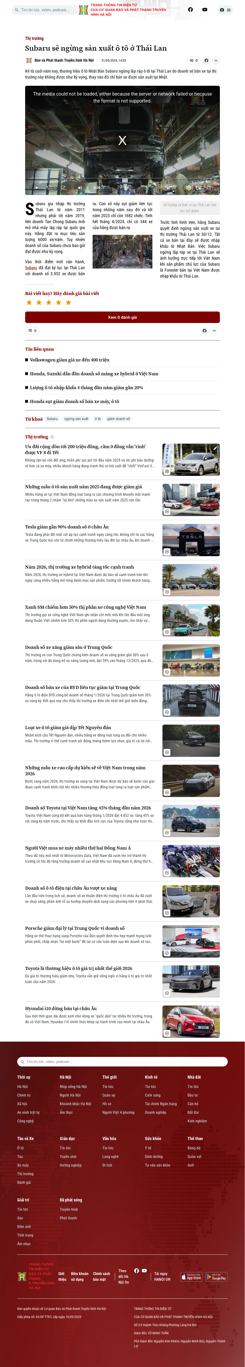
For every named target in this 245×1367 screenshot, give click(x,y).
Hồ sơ (106, 1104)
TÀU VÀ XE (206, 25)
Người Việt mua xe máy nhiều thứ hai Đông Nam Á (78, 848)
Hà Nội (22, 1086)
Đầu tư (193, 1095)
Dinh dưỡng (154, 1156)
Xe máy (23, 1165)
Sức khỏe (153, 1138)
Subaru (31, 267)
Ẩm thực (66, 1112)
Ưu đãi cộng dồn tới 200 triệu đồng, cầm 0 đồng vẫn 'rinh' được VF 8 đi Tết (85, 450)
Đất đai (193, 1112)
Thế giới (109, 1077)
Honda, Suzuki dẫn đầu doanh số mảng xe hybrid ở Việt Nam (94, 373)
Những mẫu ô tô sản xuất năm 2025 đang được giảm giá (83, 487)
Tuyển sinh (68, 1156)
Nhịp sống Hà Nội (73, 1086)
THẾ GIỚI (122, 25)
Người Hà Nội (70, 1095)
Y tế (148, 1148)
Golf (191, 1165)
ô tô (98, 419)
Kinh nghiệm (197, 1121)
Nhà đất (194, 1077)
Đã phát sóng (71, 1199)
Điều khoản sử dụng (80, 1276)
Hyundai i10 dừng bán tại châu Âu (61, 1009)
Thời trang (25, 1235)
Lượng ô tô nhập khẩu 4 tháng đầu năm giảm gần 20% (86, 387)
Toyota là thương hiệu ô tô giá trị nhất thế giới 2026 (78, 968)
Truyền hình (69, 1209)
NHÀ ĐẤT (177, 25)
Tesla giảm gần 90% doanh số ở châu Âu (67, 527)
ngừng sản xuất (76, 419)
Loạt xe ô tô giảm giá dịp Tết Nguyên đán (68, 728)
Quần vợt (194, 1156)
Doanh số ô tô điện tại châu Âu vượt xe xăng (71, 888)
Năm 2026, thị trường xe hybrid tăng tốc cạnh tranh (79, 567)
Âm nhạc (24, 1244)
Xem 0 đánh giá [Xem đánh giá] (122, 317)
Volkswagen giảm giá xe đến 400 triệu (69, 359)
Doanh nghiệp (155, 1112)
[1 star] (29, 303)
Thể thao (195, 1138)
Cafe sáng (153, 1095)
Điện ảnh (24, 1226)
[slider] (122, 178)
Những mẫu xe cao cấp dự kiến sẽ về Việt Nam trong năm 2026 (85, 771)
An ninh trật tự (28, 1112)
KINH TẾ (150, 25)
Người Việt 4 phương (118, 1112)
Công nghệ (25, 1121)
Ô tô (20, 1148)
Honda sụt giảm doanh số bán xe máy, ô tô (74, 401)
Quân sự (108, 1095)
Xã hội (22, 1104)
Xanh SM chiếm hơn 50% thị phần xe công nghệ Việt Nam (85, 607)
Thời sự (23, 1077)
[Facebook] (190, 9)
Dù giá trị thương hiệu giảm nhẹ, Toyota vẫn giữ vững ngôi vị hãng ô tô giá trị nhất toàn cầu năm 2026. (88, 979)
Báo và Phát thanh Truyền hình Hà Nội (64, 60)
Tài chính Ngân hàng (161, 1104)
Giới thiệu (62, 1276)
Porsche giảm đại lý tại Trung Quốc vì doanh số (75, 928)
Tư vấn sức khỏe (157, 1165)
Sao (20, 1218)
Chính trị (23, 1095)
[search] (16, 10)
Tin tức (107, 1086)
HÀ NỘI (96, 25)
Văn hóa (109, 1138)
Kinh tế (151, 1077)
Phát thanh (68, 1218)
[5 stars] (68, 303)
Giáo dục (67, 1138)
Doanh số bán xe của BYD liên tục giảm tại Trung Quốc (82, 687)
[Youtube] (204, 9)
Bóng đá (194, 1148)
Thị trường (34, 38)
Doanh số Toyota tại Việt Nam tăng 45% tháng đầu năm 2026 (88, 808)
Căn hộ (193, 1104)
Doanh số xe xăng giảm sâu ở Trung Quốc (68, 647)
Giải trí (23, 1199)
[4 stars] (58, 303)
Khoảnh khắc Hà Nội (75, 1104)
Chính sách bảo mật (101, 1276)
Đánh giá (24, 1182)
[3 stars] (49, 303)
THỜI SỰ (69, 25)
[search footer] (22, 1061)
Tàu (20, 1156)
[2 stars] (39, 303)
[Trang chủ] (46, 25)
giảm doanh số (118, 419)
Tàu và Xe (25, 1138)
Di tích (107, 1165)
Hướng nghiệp (71, 1165)
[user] (225, 10)
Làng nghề (110, 1156)
